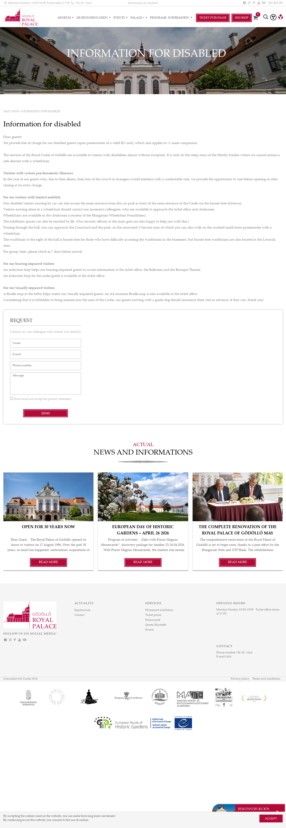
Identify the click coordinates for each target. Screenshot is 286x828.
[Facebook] (244, 3)
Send (45, 413)
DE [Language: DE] (281, 3)
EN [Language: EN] (276, 3)
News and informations (143, 453)
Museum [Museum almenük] (66, 17)
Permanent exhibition (159, 610)
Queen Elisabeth (155, 625)
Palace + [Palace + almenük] (139, 17)
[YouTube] (259, 3)
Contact (79, 615)
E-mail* (15, 352)
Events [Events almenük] (121, 17)
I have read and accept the (40, 399)
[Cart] (256, 18)
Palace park (152, 620)
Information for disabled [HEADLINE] (143, 3)
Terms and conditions (266, 678)
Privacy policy (240, 678)
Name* (14, 341)
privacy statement (59, 399)
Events (149, 629)
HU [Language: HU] (270, 3)
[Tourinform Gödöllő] (280, 17)
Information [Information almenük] (180, 17)
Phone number (19, 363)
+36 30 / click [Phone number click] (83, 3)
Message (15, 374)
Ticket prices (153, 615)
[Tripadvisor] (263, 3)
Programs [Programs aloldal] (158, 17)
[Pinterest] (254, 3)
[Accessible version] (273, 17)
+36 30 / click (244, 652)
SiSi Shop (241, 17)
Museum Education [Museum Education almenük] (94, 17)
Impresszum (82, 610)
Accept (271, 818)
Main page (11, 111)
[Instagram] (249, 3)
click (228, 656)
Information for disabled (40, 111)
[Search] (266, 17)
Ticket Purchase (212, 17)
